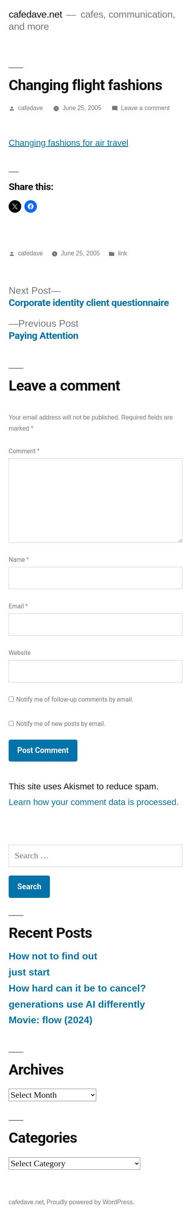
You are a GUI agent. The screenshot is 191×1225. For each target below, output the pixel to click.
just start (29, 972)
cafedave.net (35, 14)
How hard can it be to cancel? (77, 988)
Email (18, 606)
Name (19, 559)
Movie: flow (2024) (50, 1020)
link (122, 253)
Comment (24, 451)
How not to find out (53, 956)
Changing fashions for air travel (69, 143)
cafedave (30, 108)
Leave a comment (145, 108)
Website (20, 653)
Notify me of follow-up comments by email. (75, 699)
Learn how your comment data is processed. (94, 802)
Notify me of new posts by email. (60, 723)
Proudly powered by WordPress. (90, 1202)
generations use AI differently (77, 1004)
